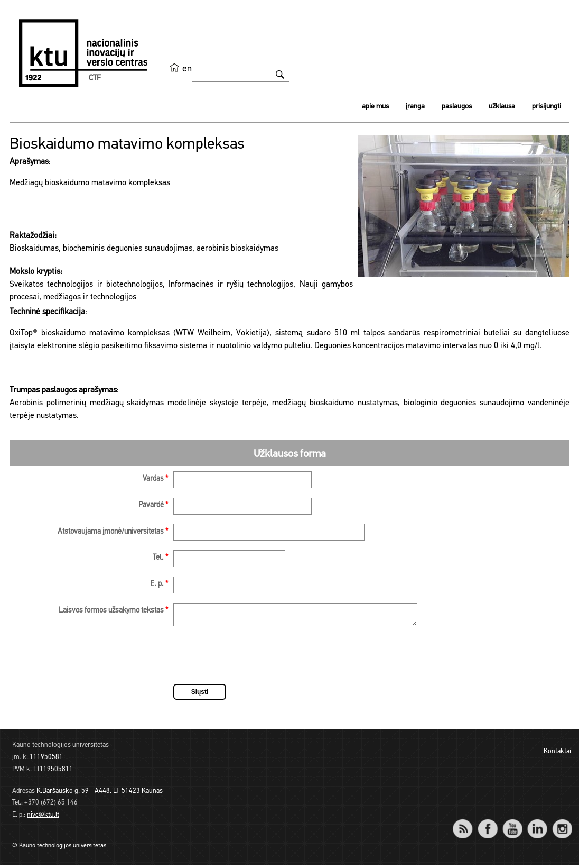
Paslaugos (457, 107)
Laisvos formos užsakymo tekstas (113, 611)
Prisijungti (546, 107)
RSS (467, 824)
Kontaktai (557, 754)
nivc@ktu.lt (43, 818)
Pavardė (153, 505)
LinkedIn (537, 824)
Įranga (415, 107)
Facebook (487, 824)
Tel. (160, 558)
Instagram (562, 824)
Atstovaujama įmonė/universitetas (113, 532)
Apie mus (375, 107)
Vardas (155, 479)
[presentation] (253, 660)
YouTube (512, 824)
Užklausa (502, 107)
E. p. (159, 584)
